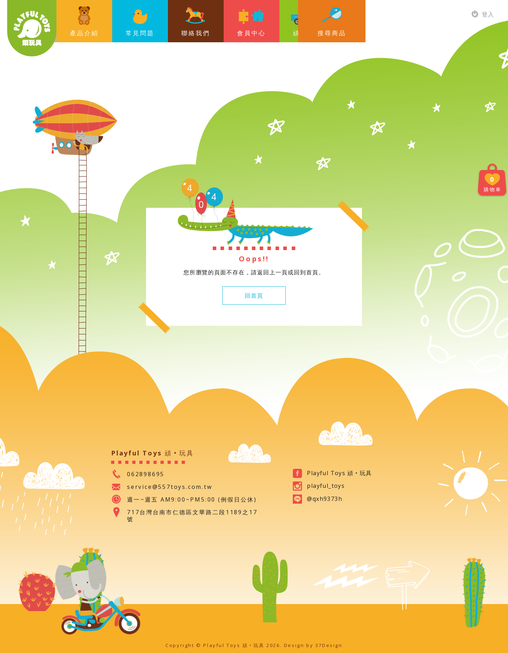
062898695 (145, 474)
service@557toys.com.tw (169, 487)
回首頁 (254, 295)
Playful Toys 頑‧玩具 (31, 28)
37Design (329, 645)
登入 (483, 14)
